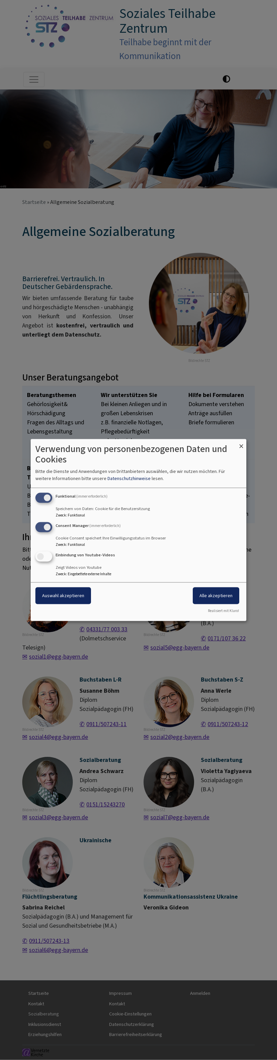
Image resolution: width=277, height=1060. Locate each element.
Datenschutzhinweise (129, 478)
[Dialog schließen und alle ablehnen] (241, 443)
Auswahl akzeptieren (63, 595)
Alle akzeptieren (216, 595)
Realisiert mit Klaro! (223, 610)
